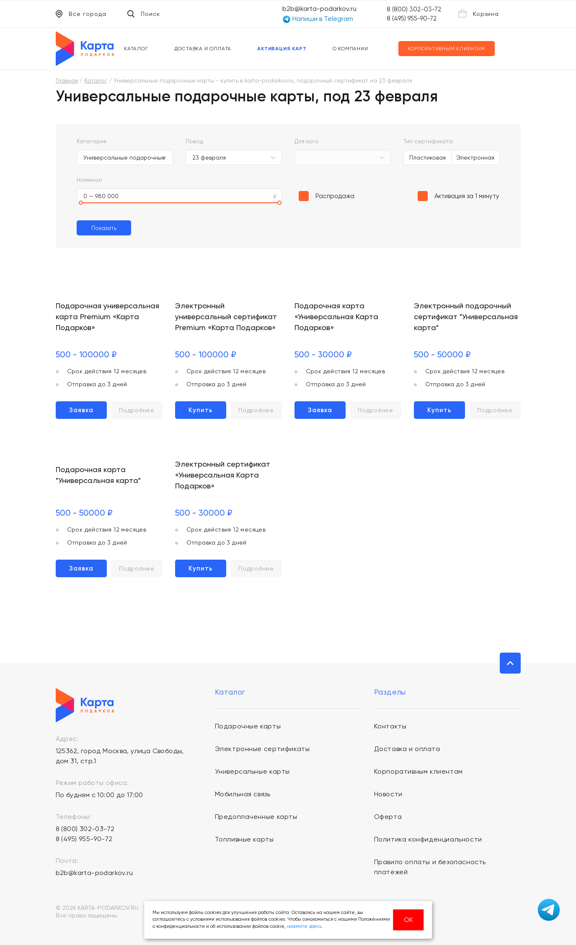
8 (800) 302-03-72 (414, 9)
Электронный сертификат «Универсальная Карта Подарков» (222, 475)
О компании (350, 49)
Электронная (475, 157)
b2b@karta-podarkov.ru (319, 9)
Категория (91, 141)
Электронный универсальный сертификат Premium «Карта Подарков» (226, 316)
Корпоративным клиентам (446, 49)
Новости (388, 794)
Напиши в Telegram (317, 19)
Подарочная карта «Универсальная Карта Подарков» (336, 316)
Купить (201, 410)
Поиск (143, 14)
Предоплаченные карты (256, 817)
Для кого (306, 141)
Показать (103, 228)
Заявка (81, 410)
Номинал (89, 179)
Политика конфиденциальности (428, 839)
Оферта (388, 817)
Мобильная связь (243, 794)
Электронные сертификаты (262, 749)
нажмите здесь (304, 926)
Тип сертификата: (428, 141)
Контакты (390, 726)
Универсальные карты (252, 771)
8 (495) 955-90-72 (412, 18)
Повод (194, 141)
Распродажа (334, 196)
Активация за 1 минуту (466, 196)
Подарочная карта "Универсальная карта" (98, 475)
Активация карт (281, 49)
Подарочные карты (248, 726)
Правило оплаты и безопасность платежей (430, 867)
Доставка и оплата (203, 49)
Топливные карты (244, 839)
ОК (408, 920)
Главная (67, 80)
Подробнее (136, 410)
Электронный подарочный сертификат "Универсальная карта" (466, 316)
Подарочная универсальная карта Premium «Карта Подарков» (107, 316)
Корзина (478, 13)
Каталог (136, 49)
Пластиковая (427, 157)
